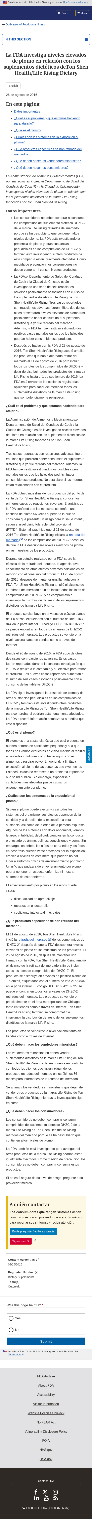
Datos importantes (27, 111)
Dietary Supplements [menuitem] (21, 1277)
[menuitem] (46, 1263)
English (13, 85)
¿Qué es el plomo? (27, 130)
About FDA (46, 1385)
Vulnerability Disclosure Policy (46, 1431)
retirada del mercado (32, 939)
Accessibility (46, 1394)
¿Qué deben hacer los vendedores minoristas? (47, 161)
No (17, 1330)
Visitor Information (46, 1404)
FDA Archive (46, 1376)
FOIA (46, 1440)
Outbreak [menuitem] (14, 1286)
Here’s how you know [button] (75, 2)
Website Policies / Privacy (46, 1413)
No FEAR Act (46, 1422)
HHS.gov (46, 1450)
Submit (46, 1341)
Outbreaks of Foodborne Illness (25, 24)
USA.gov (46, 1459)
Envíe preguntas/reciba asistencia (33, 1231)
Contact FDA (46, 1481)
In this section (17, 39)
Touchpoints (14, 1354)
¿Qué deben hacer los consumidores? (41, 167)
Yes (18, 1318)
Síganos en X (20, 1241)
